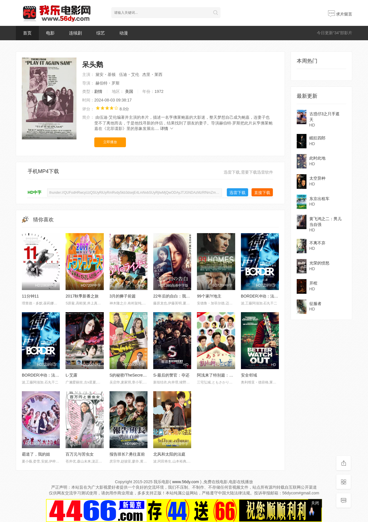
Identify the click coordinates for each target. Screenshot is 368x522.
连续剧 (75, 32)
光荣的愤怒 (319, 263)
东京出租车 (319, 198)
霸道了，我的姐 (36, 454)
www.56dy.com (185, 481)
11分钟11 (30, 296)
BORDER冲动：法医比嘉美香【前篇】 (275, 296)
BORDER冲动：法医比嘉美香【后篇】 (56, 375)
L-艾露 (71, 375)
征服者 (315, 303)
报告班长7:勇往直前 (127, 454)
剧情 (98, 91)
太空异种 (317, 178)
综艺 (100, 32)
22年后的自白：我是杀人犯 (177, 296)
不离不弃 (317, 243)
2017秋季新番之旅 (82, 296)
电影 (50, 32)
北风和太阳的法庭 (169, 454)
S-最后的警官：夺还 (171, 375)
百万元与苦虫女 (80, 454)
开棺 (313, 283)
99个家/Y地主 (209, 296)
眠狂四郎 (317, 138)
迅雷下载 (237, 192)
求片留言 (340, 14)
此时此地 (317, 158)
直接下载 (262, 192)
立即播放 (110, 142)
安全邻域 (249, 375)
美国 (129, 91)
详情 (167, 128)
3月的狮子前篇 (123, 296)
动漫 (123, 32)
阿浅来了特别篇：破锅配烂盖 (223, 375)
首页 (27, 32)
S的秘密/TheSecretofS (130, 375)
